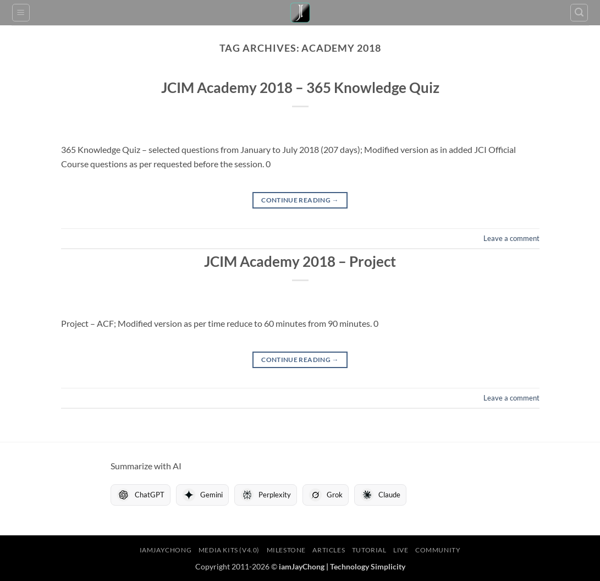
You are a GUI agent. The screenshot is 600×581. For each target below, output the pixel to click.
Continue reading (300, 200)
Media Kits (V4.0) (229, 550)
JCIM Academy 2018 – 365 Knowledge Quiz (300, 87)
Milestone (286, 550)
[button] (21, 12)
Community (438, 550)
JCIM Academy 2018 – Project (300, 261)
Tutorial (369, 550)
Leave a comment (511, 238)
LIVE (400, 550)
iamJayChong (166, 550)
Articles (328, 550)
